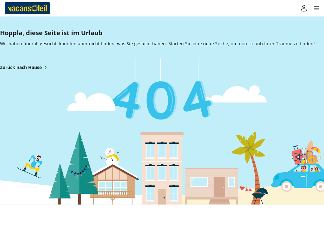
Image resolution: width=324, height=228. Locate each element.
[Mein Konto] (303, 8)
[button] (316, 8)
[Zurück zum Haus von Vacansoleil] (27, 8)
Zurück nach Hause (24, 67)
